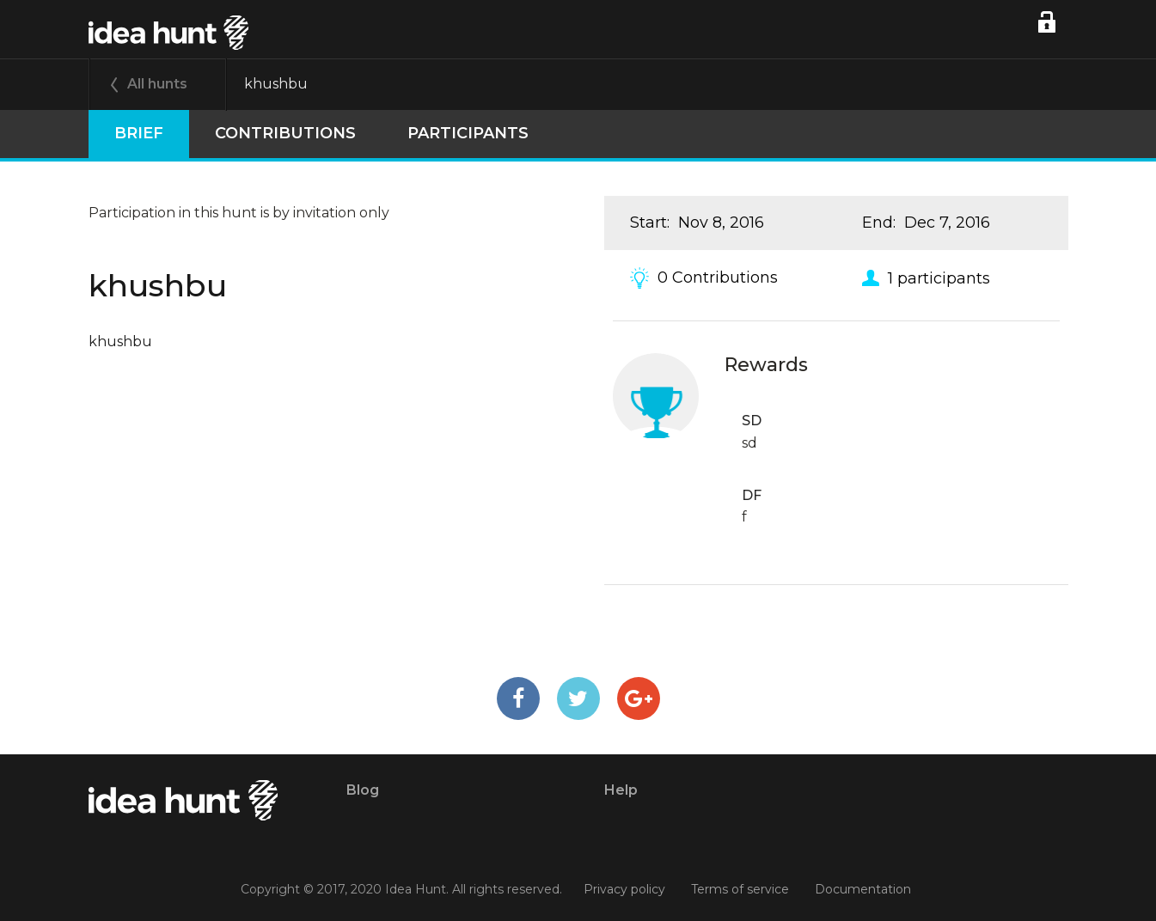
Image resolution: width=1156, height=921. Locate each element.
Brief (138, 133)
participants (468, 133)
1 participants (939, 277)
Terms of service (740, 889)
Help (621, 790)
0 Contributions (718, 277)
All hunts (157, 84)
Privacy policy (624, 889)
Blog (362, 790)
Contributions (285, 133)
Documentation (863, 889)
